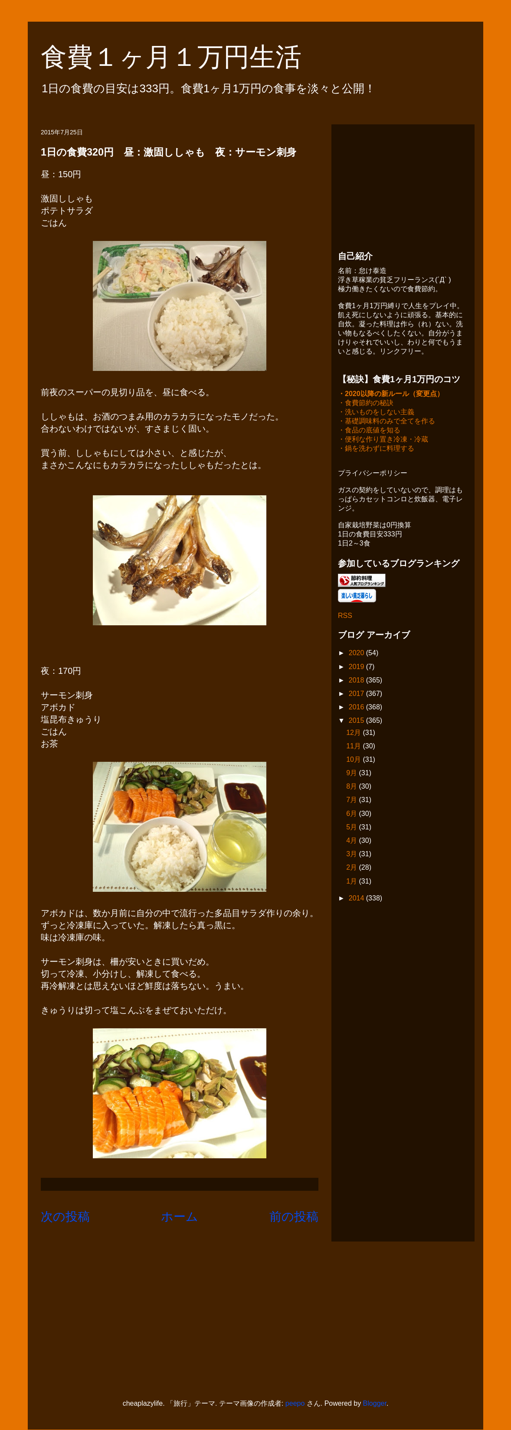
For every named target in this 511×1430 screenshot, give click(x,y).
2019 (357, 667)
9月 (352, 773)
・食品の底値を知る (369, 431)
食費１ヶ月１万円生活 (184, 57)
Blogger (375, 1403)
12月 (354, 733)
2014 (357, 899)
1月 (352, 882)
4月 (352, 841)
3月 (352, 854)
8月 (352, 787)
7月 (352, 800)
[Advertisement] (403, 185)
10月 (354, 760)
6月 (352, 814)
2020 (357, 653)
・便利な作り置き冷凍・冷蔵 (383, 440)
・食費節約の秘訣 (365, 403)
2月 (352, 868)
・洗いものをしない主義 (376, 412)
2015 (357, 721)
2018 (357, 681)
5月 (352, 828)
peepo (295, 1403)
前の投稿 (293, 1216)
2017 (357, 694)
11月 (354, 747)
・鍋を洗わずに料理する (376, 449)
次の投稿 (65, 1216)
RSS (345, 616)
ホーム (179, 1216)
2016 (357, 708)
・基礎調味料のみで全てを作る (386, 422)
